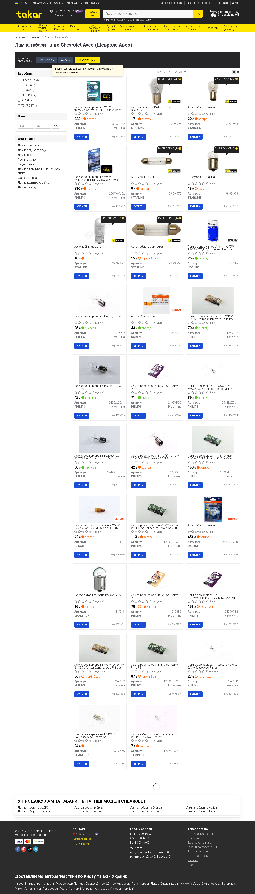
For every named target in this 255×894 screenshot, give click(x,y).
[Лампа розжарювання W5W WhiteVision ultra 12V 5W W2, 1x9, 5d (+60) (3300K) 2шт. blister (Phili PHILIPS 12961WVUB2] (99, 160)
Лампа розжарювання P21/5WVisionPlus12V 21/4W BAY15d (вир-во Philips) (211, 596)
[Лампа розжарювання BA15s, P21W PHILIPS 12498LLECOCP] (99, 370)
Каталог (193, 860)
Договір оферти (198, 851)
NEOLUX (28, 85)
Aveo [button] (65, 60)
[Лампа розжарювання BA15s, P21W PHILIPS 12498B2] (156, 579)
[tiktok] (29, 849)
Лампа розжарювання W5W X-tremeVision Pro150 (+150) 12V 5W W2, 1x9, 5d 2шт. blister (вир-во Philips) (99, 108)
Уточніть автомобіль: (25, 59)
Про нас (193, 864)
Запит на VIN (82, 844)
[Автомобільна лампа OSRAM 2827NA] (156, 300)
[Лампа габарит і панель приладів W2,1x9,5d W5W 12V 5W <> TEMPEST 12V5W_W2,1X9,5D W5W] (156, 718)
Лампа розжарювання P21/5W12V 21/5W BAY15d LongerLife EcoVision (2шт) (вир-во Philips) (210, 457)
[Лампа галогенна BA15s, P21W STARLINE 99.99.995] (156, 91)
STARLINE (29, 100)
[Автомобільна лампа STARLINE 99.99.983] (213, 91)
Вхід (235, 2)
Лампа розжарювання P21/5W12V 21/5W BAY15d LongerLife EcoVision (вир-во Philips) (97, 457)
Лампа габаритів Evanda (146, 807)
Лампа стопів (26, 154)
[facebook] (17, 849)
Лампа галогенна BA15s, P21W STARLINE (151, 108)
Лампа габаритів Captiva (34, 811)
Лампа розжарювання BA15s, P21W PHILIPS (98, 318)
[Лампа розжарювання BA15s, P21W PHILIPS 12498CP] (99, 300)
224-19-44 (62, 11)
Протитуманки (27, 159)
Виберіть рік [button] (87, 60)
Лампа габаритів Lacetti (145, 811)
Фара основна (27, 177)
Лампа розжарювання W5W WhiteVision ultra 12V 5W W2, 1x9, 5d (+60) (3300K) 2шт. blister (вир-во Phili (98, 178)
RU (25, 2)
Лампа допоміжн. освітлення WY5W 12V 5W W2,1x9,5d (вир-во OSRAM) (98, 527)
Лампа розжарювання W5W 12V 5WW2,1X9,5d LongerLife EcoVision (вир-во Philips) (210, 387)
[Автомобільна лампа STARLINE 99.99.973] (213, 160)
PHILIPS (27, 95)
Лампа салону (27, 187)
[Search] (198, 14)
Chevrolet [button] (46, 60)
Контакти (223, 2)
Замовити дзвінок (82, 839)
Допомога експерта (64, 15)
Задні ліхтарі (26, 164)
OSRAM (27, 90)
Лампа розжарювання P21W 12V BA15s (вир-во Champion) (96, 736)
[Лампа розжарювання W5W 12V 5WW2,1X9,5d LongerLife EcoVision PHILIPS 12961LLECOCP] (212, 370)
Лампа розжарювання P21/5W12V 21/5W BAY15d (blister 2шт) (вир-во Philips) (210, 318)
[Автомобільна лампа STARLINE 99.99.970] (156, 160)
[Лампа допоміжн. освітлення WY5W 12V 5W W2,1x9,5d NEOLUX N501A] (213, 230)
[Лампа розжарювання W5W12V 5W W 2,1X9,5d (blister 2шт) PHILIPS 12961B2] (99, 648)
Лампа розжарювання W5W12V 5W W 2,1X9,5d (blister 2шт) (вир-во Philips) (99, 666)
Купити (82, 136)
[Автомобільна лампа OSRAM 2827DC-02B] (213, 509)
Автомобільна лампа (201, 107)
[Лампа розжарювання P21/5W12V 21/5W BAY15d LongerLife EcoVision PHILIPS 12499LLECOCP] (99, 439)
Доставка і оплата (172, 2)
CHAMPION (28, 80)
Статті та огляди (198, 856)
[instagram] (23, 849)
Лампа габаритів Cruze (89, 807)
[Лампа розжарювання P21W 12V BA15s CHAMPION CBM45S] (99, 718)
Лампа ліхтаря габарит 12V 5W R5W (98, 595)
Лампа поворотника (31, 145)
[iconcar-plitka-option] (234, 72)
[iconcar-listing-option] (238, 72)
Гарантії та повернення (202, 847)
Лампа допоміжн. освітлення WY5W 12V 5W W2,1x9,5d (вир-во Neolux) (211, 248)
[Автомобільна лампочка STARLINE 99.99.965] (156, 229)
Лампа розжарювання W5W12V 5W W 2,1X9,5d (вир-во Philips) (212, 666)
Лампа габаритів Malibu (201, 807)
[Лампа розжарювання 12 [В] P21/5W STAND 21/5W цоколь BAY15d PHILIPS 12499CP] (156, 439)
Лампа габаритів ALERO (33, 807)
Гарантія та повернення (200, 2)
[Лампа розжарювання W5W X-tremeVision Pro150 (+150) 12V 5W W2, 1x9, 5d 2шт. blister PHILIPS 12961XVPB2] (99, 91)
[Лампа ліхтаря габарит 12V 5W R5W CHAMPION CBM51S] (99, 579)
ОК (56, 125)
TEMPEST (27, 105)
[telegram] (35, 849)
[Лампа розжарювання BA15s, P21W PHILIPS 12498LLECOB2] (156, 648)
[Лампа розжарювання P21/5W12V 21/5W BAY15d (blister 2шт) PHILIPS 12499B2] (212, 300)
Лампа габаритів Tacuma (202, 811)
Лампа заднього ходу (32, 150)
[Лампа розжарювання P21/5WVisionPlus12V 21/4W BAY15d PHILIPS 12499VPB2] (212, 579)
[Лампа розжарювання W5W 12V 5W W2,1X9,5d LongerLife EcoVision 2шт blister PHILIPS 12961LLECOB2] (156, 509)
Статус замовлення (200, 833)
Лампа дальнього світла (34, 182)
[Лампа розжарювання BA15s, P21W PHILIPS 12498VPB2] (156, 370)
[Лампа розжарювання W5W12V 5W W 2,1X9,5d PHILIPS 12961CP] (212, 648)
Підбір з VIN (92, 14)
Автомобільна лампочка (147, 246)
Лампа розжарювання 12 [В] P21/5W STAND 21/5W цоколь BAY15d (155, 457)
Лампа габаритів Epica (88, 811)
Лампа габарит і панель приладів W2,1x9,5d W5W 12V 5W (152, 736)
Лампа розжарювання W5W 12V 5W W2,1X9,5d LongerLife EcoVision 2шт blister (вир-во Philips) (154, 527)
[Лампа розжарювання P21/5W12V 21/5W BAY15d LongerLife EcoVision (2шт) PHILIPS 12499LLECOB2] (212, 439)
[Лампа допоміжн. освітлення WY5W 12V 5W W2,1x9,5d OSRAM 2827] (99, 509)
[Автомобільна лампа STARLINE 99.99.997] (99, 230)
